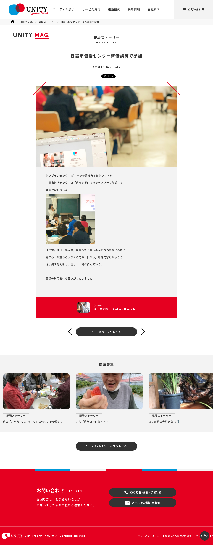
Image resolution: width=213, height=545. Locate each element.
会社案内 (154, 9)
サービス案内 (91, 9)
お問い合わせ (193, 9)
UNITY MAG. (27, 22)
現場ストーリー (47, 22)
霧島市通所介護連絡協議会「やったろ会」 (187, 536)
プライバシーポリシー (150, 536)
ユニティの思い (64, 9)
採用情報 (134, 9)
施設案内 (114, 9)
